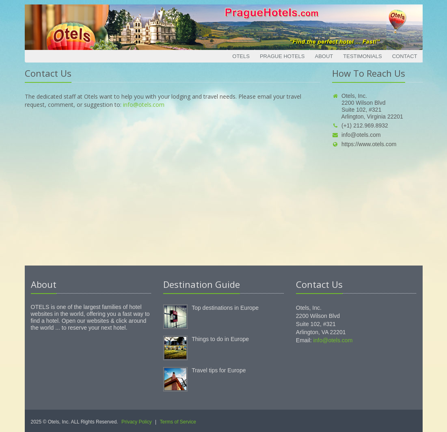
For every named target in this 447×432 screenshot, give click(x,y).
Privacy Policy (136, 422)
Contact (404, 56)
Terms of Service (178, 422)
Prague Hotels (282, 56)
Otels (241, 56)
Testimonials (362, 56)
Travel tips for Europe (219, 370)
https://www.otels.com (364, 144)
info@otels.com (143, 104)
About (324, 56)
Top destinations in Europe (225, 308)
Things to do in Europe (220, 339)
